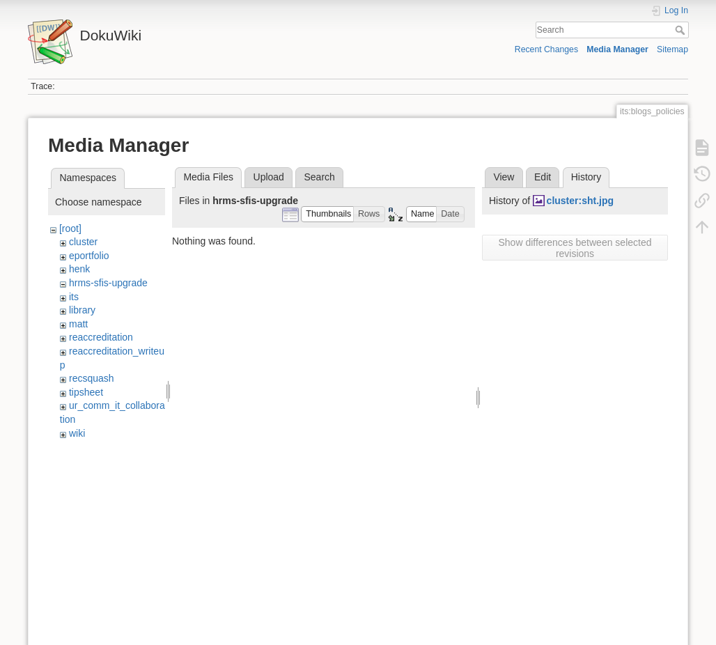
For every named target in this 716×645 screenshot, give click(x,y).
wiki (77, 433)
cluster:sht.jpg (580, 200)
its (74, 296)
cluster (83, 241)
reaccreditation (101, 337)
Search (681, 30)
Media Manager (617, 49)
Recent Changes (546, 49)
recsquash (91, 378)
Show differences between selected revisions (575, 248)
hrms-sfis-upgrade (108, 282)
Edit (542, 176)
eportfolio (89, 255)
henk (79, 268)
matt (78, 323)
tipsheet (86, 392)
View (503, 176)
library (82, 310)
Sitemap (672, 49)
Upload (269, 176)
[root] (70, 228)
